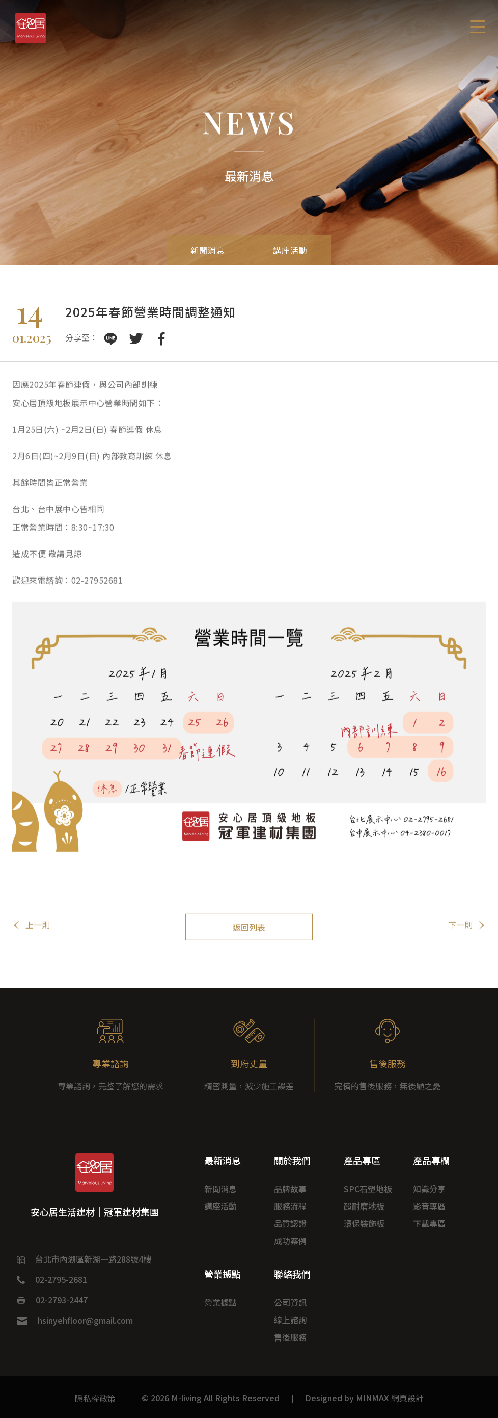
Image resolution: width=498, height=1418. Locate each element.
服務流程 (290, 1206)
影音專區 (429, 1206)
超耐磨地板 (364, 1206)
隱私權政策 (95, 1398)
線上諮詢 (290, 1320)
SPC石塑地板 (368, 1189)
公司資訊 (290, 1302)
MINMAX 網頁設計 (390, 1397)
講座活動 (296, 250)
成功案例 (290, 1241)
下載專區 (429, 1223)
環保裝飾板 (364, 1223)
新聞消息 (202, 250)
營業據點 (220, 1302)
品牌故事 (290, 1189)
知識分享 (429, 1189)
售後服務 (290, 1337)
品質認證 (290, 1223)
